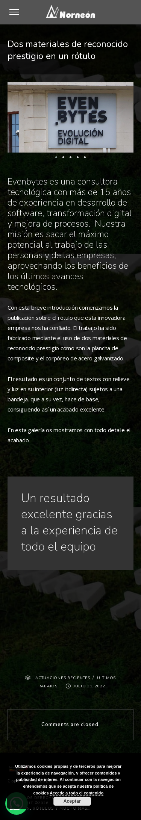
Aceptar (72, 801)
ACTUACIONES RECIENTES (62, 678)
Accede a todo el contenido (76, 793)
